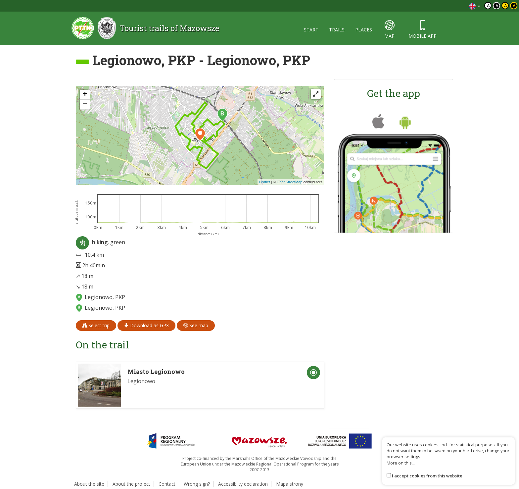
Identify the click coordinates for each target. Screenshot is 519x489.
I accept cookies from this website (427, 476)
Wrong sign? (197, 484)
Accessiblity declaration (243, 484)
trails (337, 29)
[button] (222, 114)
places (363, 29)
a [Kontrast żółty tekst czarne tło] (514, 6)
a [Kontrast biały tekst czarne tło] (496, 6)
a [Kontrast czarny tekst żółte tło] (505, 6)
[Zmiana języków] (474, 6)
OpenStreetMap (290, 182)
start (311, 29)
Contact (167, 484)
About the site (89, 484)
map (389, 29)
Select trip (96, 325)
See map (195, 325)
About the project (131, 484)
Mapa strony (289, 484)
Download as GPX (146, 325)
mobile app (422, 29)
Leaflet (264, 182)
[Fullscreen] (316, 94)
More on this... (401, 463)
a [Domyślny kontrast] (488, 6)
